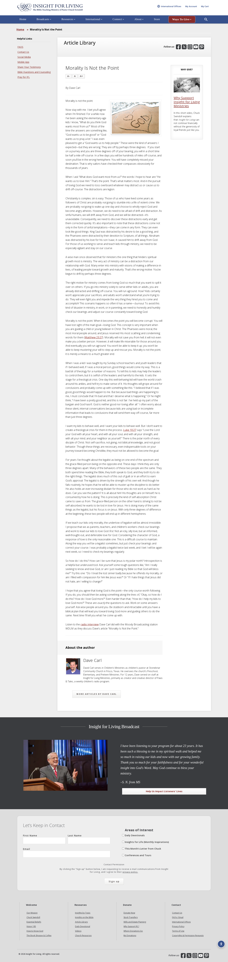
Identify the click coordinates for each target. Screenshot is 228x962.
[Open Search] (206, 21)
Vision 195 (31, 926)
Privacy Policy (178, 926)
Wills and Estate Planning (135, 922)
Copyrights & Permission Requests (188, 935)
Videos (78, 931)
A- (68, 76)
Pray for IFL (23, 77)
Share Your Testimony (29, 67)
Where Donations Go (133, 931)
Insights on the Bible (84, 917)
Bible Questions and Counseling (34, 72)
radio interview (90, 624)
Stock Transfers (131, 917)
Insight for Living (56, 8)
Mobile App (23, 62)
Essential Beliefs (34, 922)
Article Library (81, 922)
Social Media (24, 57)
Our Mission (32, 912)
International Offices (181, 922)
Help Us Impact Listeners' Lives (164, 791)
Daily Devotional (82, 926)
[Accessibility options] (221, 943)
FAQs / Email (177, 917)
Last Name (89, 839)
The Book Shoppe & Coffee (39, 935)
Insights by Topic (82, 912)
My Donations (130, 935)
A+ (81, 76)
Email (66, 852)
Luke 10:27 (129, 430)
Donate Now (129, 912)
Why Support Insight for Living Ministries (187, 102)
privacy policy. (130, 872)
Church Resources (83, 935)
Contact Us (23, 51)
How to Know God (35, 931)
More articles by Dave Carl (96, 694)
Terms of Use (178, 931)
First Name (44, 839)
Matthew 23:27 (94, 337)
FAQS (20, 46)
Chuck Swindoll (33, 917)
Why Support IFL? (131, 926)
